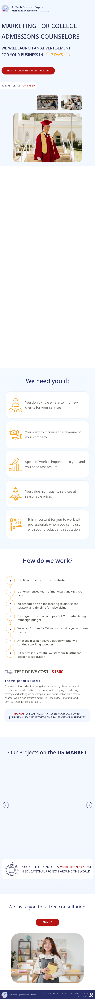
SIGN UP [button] (47, 928)
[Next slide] (89, 808)
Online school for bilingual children (27, 789)
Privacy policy (82, 1002)
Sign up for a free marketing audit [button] (28, 70)
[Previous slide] (6, 808)
